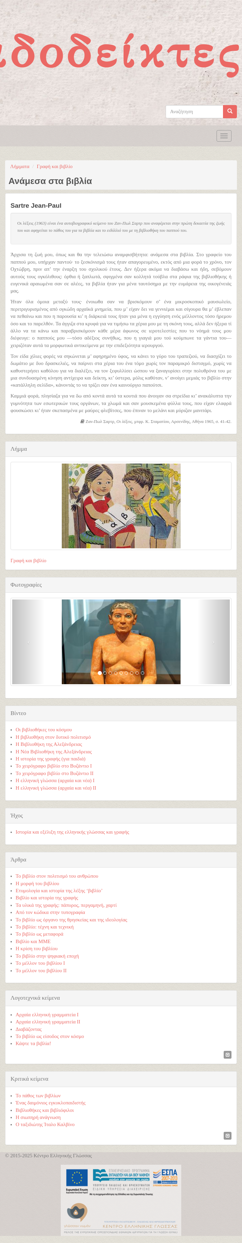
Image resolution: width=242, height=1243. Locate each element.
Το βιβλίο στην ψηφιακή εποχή (47, 956)
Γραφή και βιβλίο (54, 166)
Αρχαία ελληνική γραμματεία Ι (47, 1014)
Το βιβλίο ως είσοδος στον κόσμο (50, 1036)
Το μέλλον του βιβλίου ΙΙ (41, 970)
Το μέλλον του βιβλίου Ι (40, 963)
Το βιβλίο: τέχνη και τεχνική (45, 927)
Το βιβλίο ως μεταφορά (39, 934)
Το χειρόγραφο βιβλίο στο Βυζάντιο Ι (54, 766)
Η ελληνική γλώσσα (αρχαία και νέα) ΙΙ (56, 788)
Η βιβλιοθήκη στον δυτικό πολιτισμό (53, 737)
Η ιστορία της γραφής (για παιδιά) (51, 758)
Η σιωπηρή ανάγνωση (38, 1117)
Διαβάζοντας (29, 1029)
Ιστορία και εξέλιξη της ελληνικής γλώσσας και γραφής (72, 832)
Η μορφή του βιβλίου (37, 883)
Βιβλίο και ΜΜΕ (33, 941)
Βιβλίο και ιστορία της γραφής (47, 897)
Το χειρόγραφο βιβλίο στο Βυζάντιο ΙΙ (55, 773)
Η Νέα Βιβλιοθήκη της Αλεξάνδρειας (54, 751)
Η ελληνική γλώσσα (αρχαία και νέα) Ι (55, 780)
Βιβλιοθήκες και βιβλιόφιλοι (45, 1110)
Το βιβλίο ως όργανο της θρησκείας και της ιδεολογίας (71, 919)
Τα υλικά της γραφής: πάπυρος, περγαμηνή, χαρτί (66, 905)
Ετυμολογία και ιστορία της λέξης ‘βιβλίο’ (59, 890)
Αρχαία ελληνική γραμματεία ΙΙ (48, 1021)
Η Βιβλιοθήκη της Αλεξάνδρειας (49, 744)
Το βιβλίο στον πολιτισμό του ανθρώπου (57, 876)
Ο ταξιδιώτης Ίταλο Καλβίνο (45, 1124)
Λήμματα (20, 166)
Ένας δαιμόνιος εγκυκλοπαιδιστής (51, 1102)
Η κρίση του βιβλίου (37, 948)
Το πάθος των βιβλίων (38, 1095)
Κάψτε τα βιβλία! (33, 1043)
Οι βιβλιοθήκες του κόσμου (44, 729)
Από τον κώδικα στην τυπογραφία (50, 912)
